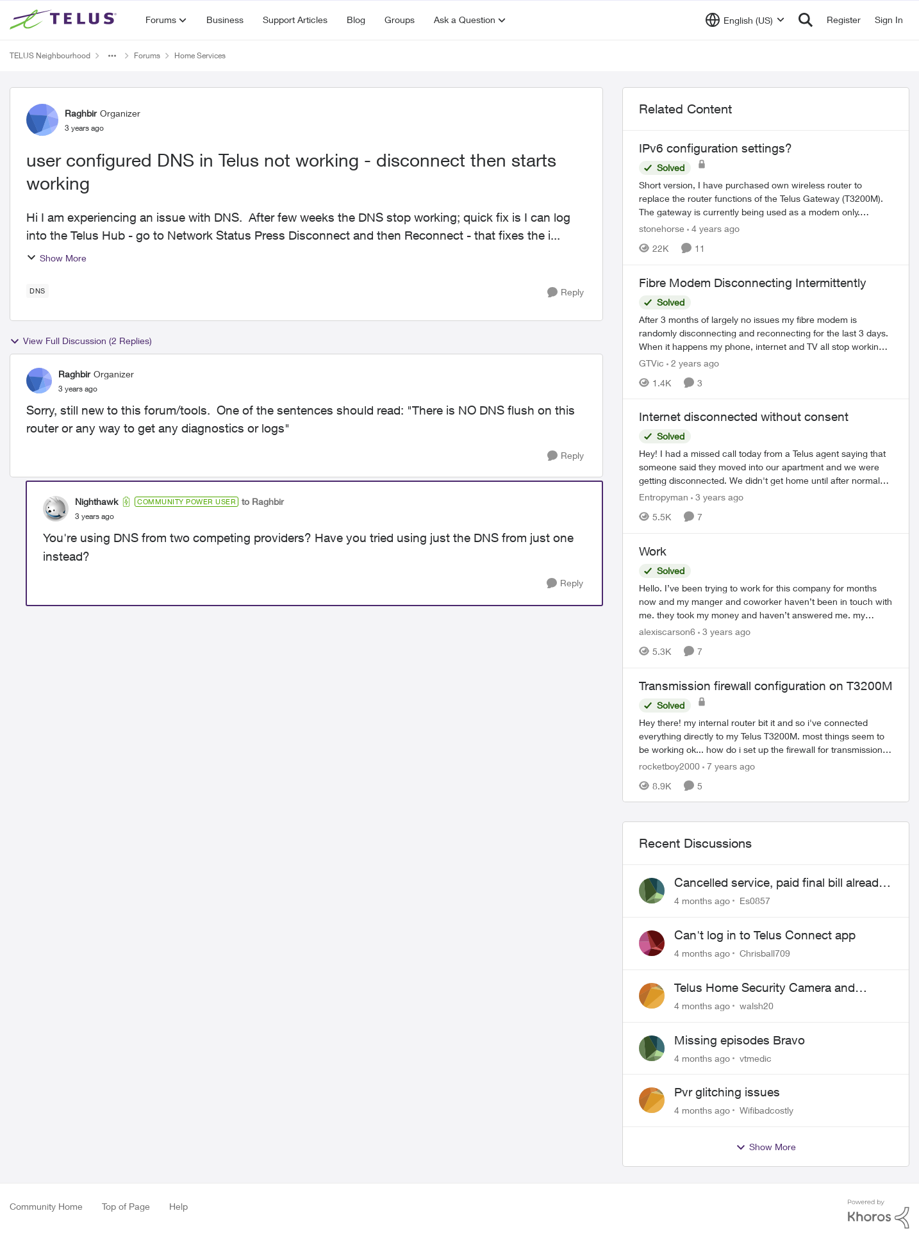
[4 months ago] (702, 900)
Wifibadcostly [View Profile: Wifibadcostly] (766, 1110)
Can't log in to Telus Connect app (765, 935)
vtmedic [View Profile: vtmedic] (756, 1057)
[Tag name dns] (37, 291)
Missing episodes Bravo (739, 1040)
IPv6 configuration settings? (715, 148)
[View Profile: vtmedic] (652, 1048)
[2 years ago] (692, 362)
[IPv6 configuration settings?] (766, 198)
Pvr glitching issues (727, 1092)
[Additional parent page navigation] (112, 56)
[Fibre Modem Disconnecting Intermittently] (766, 332)
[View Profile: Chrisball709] (652, 943)
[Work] (766, 601)
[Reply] (565, 292)
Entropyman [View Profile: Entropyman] (663, 496)
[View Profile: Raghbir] (42, 120)
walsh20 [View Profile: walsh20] (757, 1005)
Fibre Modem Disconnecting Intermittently (752, 283)
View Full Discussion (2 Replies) (81, 341)
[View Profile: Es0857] (652, 890)
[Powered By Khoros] (878, 1214)
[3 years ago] (717, 497)
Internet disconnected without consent (744, 416)
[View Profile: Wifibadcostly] (652, 1100)
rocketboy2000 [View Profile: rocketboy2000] (669, 765)
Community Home (46, 1206)
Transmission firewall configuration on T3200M (766, 686)
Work (652, 551)
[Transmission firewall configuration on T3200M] (766, 735)
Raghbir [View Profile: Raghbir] (81, 113)
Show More (56, 257)
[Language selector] (745, 20)
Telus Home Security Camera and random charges (764, 988)
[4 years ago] (713, 228)
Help (178, 1206)
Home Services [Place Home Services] (200, 55)
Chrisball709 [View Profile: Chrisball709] (765, 953)
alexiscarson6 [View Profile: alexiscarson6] (667, 631)
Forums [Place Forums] (147, 55)
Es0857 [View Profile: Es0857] (755, 900)
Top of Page (126, 1206)
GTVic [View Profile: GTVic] (651, 362)
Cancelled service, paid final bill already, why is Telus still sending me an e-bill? (780, 883)
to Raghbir (263, 501)
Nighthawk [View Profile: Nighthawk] (96, 501)
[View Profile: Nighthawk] (56, 509)
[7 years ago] (728, 765)
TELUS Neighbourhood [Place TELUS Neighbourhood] (50, 55)
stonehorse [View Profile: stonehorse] (661, 228)
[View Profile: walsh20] (652, 996)
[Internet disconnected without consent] (766, 467)
